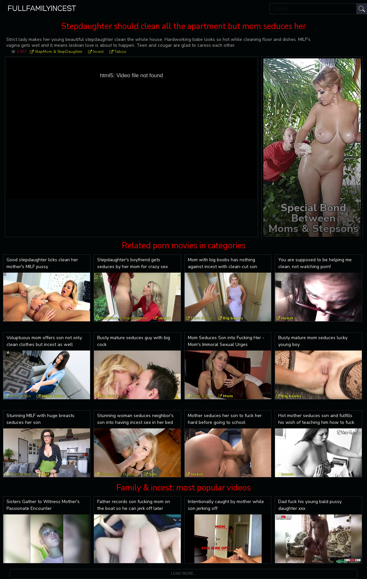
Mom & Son (201, 318)
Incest (98, 51)
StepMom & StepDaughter (58, 51)
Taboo (120, 51)
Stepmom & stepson (119, 474)
